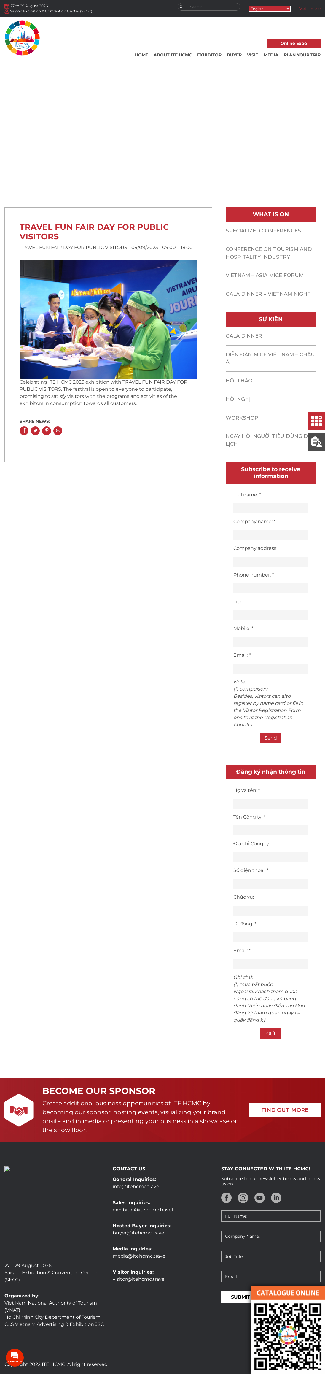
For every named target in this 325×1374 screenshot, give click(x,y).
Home (141, 55)
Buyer (234, 55)
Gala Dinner (244, 336)
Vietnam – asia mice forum (265, 275)
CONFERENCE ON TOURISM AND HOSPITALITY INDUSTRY (269, 253)
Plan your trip (302, 55)
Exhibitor (209, 55)
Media (271, 55)
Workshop (242, 418)
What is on (109, 171)
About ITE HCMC (173, 55)
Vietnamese (310, 8)
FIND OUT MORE (284, 1110)
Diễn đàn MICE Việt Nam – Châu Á (270, 358)
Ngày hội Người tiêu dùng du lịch (269, 440)
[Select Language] (270, 9)
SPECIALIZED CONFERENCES (263, 231)
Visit (252, 55)
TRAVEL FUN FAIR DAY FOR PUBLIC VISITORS (94, 231)
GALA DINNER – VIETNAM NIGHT (268, 294)
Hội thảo (239, 381)
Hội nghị (238, 399)
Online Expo (294, 43)
